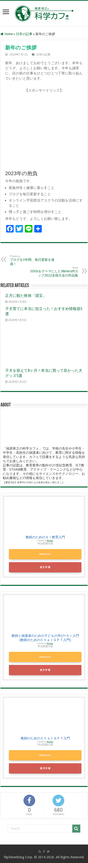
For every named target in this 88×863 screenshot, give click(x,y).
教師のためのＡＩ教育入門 (45, 537)
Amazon (45, 554)
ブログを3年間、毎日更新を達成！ (34, 260)
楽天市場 (45, 567)
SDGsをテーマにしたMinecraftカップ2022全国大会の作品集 (54, 271)
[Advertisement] (44, 131)
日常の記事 (24, 34)
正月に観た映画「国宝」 (25, 295)
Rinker (50, 540)
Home (6, 34)
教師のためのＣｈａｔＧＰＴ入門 (45, 738)
